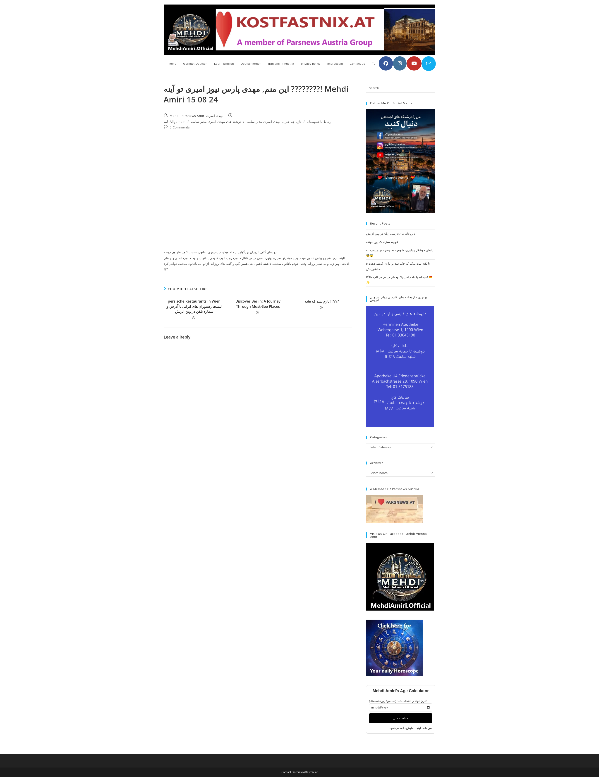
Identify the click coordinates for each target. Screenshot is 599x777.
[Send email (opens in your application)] (429, 63)
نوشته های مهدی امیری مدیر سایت (216, 121)
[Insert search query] (400, 88)
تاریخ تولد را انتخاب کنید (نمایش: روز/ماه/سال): (398, 701)
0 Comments (180, 127)
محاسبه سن (400, 718)
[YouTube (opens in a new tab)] (414, 63)
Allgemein (178, 121)
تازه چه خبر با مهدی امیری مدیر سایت (274, 121)
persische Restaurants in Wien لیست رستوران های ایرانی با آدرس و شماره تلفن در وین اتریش (194, 306)
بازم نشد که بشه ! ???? (322, 301)
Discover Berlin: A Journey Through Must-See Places (257, 304)
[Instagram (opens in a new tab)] (400, 63)
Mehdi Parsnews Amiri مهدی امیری (197, 116)
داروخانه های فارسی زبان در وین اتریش (390, 234)
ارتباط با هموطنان (319, 121)
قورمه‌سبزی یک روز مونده (382, 242)
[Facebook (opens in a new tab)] (386, 63)
